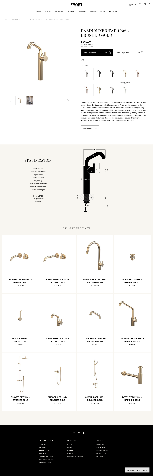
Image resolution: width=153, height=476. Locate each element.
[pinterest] (79, 433)
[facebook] (69, 433)
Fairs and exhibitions (45, 459)
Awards (70, 450)
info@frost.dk (100, 456)
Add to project (130, 52)
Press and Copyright (45, 462)
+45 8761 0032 (101, 453)
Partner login (113, 11)
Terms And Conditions (46, 456)
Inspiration (70, 11)
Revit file (38, 201)
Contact (103, 11)
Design (70, 453)
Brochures (93, 11)
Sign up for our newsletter (137, 470)
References (59, 11)
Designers (48, 11)
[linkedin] (84, 433)
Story (70, 447)
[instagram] (74, 433)
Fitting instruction (38, 199)
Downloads (42, 444)
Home (6, 19)
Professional (82, 11)
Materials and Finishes (75, 456)
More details (87, 128)
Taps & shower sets (35, 19)
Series (23, 19)
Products (38, 11)
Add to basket (97, 52)
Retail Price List (44, 450)
